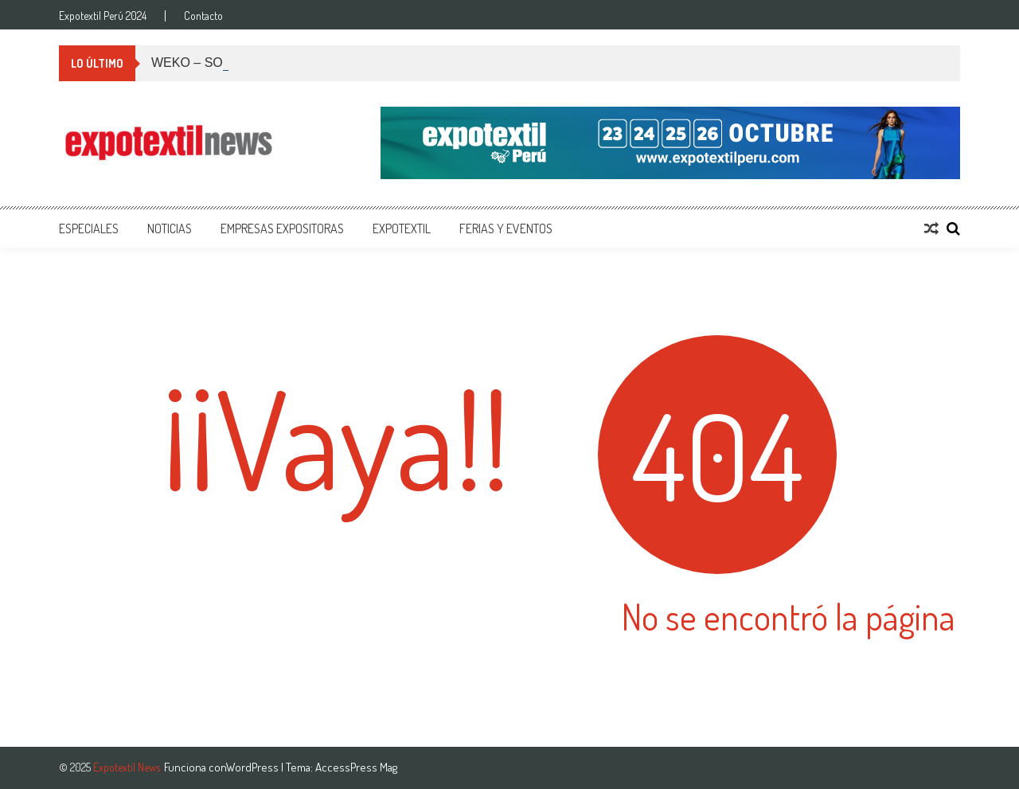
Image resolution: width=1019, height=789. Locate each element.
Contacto (203, 15)
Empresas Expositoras (282, 228)
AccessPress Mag (356, 767)
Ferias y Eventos (505, 228)
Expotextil (402, 228)
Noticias (169, 228)
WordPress (253, 767)
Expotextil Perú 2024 (102, 15)
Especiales (89, 228)
